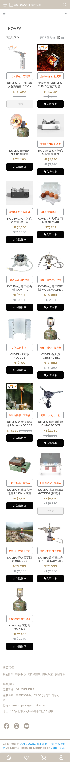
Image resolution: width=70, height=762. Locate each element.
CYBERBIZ (57, 747)
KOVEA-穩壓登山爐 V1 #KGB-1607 (50, 423)
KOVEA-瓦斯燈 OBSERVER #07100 (50, 356)
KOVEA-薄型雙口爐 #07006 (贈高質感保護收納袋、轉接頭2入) (50, 491)
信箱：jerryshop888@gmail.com (24, 705)
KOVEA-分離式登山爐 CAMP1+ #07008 (19, 288)
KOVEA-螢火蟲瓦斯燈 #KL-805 (19, 559)
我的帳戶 (8, 674)
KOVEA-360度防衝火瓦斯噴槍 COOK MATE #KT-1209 (19, 84)
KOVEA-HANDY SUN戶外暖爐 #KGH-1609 (19, 152)
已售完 (20, 104)
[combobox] (12, 37)
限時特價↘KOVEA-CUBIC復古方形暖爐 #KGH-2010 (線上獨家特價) (50, 84)
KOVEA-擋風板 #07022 (19, 356)
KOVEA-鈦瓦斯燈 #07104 (20, 627)
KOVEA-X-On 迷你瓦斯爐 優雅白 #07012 (50, 152)
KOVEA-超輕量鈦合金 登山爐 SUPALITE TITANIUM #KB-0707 (50, 559)
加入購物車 (50, 104)
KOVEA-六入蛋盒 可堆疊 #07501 (50, 220)
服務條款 (60, 674)
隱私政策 (47, 674)
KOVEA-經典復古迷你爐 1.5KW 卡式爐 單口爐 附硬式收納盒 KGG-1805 (19, 491)
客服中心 (20, 674)
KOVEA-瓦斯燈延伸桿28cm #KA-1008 (19, 423)
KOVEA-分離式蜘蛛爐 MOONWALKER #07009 (50, 288)
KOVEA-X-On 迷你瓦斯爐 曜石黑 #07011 (19, 220)
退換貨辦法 (34, 674)
